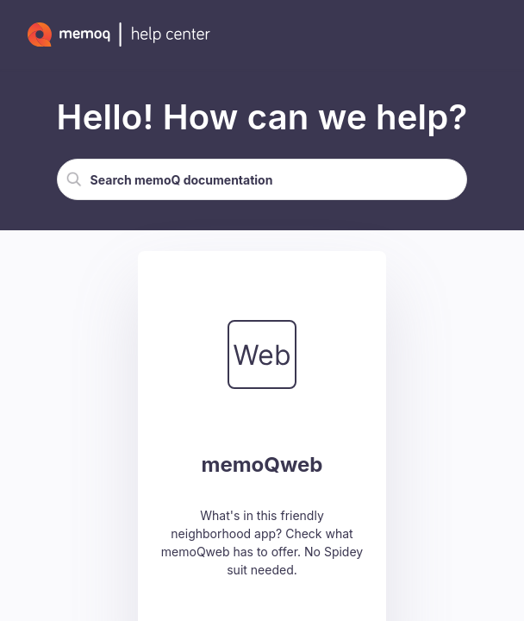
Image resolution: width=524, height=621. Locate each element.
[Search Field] (262, 179)
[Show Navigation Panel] (494, 34)
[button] (74, 179)
